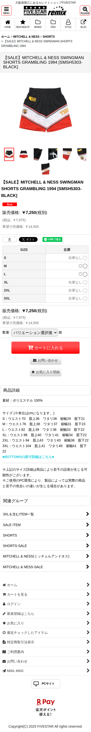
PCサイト (48, 683)
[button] (6, 11)
